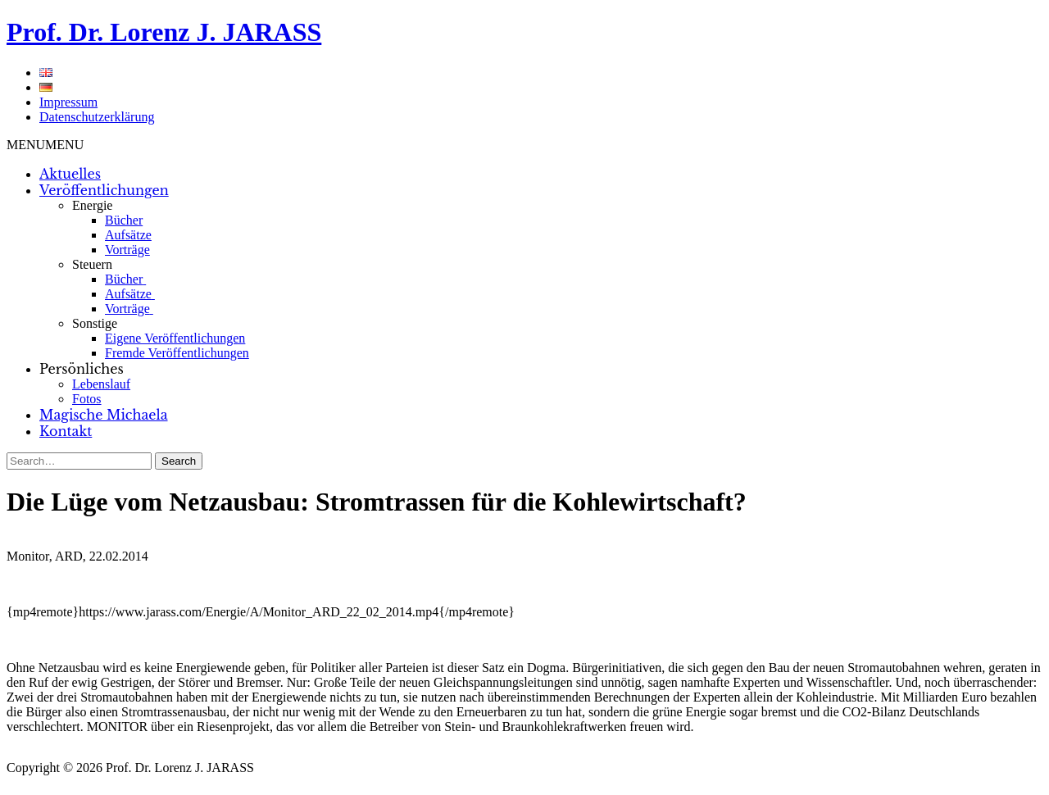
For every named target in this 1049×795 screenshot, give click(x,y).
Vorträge (127, 250)
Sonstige (94, 323)
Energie (92, 205)
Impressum (68, 102)
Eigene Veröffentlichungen (175, 338)
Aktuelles (70, 174)
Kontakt (65, 431)
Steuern (92, 264)
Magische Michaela (103, 415)
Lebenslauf (101, 384)
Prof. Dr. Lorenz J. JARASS (164, 32)
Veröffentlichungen (104, 190)
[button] (45, 145)
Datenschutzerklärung (96, 117)
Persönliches (81, 369)
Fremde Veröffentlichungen (177, 353)
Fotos (87, 399)
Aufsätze (128, 235)
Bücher (124, 220)
